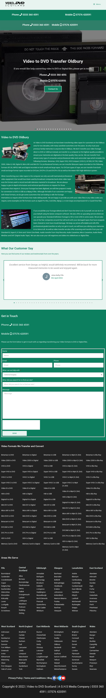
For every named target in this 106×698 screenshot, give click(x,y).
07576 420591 (57, 691)
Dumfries (4, 641)
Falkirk (21, 591)
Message (6, 390)
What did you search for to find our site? (17, 380)
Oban (3, 663)
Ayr (2, 635)
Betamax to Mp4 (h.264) (71, 455)
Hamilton (75, 592)
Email (4, 361)
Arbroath (93, 577)
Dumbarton (5, 638)
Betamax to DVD (7, 455)
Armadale (40, 574)
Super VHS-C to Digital (30, 483)
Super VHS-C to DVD (9, 483)
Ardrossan (5, 632)
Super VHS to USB (50, 472)
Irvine (3, 654)
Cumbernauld (77, 586)
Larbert (22, 598)
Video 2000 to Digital (30, 460)
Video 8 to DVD (7, 488)
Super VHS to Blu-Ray (94, 472)
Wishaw (75, 611)
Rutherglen (76, 605)
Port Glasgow (6, 666)
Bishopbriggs (59, 583)
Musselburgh (42, 595)
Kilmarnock (5, 657)
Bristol (74, 635)
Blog (49, 678)
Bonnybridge (24, 582)
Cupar (3, 583)
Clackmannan (24, 585)
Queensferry (41, 605)
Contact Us (53, 89)
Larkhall (75, 598)
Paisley (57, 601)
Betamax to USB (50, 455)
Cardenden (5, 577)
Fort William (5, 647)
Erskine (57, 589)
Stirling (21, 613)
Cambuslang (77, 580)
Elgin (91, 586)
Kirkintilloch (58, 595)
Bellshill (57, 580)
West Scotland (8, 626)
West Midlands (61, 626)
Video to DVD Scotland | (42, 686)
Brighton (75, 632)
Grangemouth (24, 595)
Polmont (22, 607)
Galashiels (93, 595)
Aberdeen (93, 574)
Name (4, 351)
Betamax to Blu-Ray (93, 455)
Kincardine (5, 595)
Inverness (93, 598)
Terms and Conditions (35, 678)
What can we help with (11, 370)
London (75, 651)
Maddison (23, 604)
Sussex (74, 669)
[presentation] (21, 425)
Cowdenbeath (6, 580)
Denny (21, 588)
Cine (33, 232)
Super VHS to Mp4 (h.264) (72, 472)
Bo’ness (22, 579)
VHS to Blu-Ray (92, 466)
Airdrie (74, 574)
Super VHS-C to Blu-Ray (95, 483)
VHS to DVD (5, 466)
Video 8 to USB (49, 488)
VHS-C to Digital (28, 477)
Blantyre (75, 577)
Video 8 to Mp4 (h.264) (71, 491)
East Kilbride (76, 589)
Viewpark (57, 611)
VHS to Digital (27, 466)
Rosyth (4, 608)
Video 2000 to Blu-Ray (94, 460)
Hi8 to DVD (5, 494)
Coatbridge (76, 583)
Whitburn (40, 611)
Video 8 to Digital (28, 488)
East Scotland (96, 568)
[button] (3, 280)
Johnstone (58, 592)
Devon (74, 641)
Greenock (5, 651)
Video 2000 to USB (51, 460)
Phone (56, 361)
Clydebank (58, 586)
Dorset (74, 644)
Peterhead (93, 608)
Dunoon (4, 644)
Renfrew (57, 608)
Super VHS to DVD (8, 472)
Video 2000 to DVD (8, 460)
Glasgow (58, 568)
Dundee (92, 583)
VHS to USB (48, 466)
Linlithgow (23, 601)
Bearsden (57, 577)
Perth (92, 605)
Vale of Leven (6, 669)
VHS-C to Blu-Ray (92, 477)
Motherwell (76, 601)
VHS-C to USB (49, 477)
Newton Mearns (60, 598)
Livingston (41, 589)
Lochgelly (5, 605)
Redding (22, 610)
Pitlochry (93, 611)
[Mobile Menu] (97, 4)
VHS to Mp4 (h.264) (69, 466)
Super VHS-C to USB (51, 483)
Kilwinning (5, 660)
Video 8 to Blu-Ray (93, 488)
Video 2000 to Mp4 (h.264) (72, 460)
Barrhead (57, 574)
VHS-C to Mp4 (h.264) (70, 477)
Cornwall (75, 638)
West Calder (41, 608)
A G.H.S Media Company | (75, 686)
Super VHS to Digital (30, 472)
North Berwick (42, 598)
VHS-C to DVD (6, 477)
